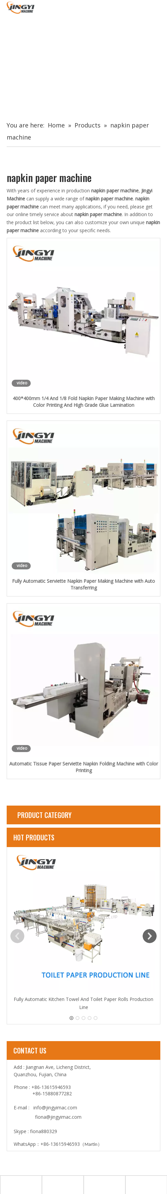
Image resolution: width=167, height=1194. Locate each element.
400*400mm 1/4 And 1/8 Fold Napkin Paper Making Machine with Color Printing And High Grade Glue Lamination (84, 401)
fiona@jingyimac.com (58, 1117)
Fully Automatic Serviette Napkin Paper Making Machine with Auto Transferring (83, 584)
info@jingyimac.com (55, 1107)
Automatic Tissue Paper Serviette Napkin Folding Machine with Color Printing (83, 766)
